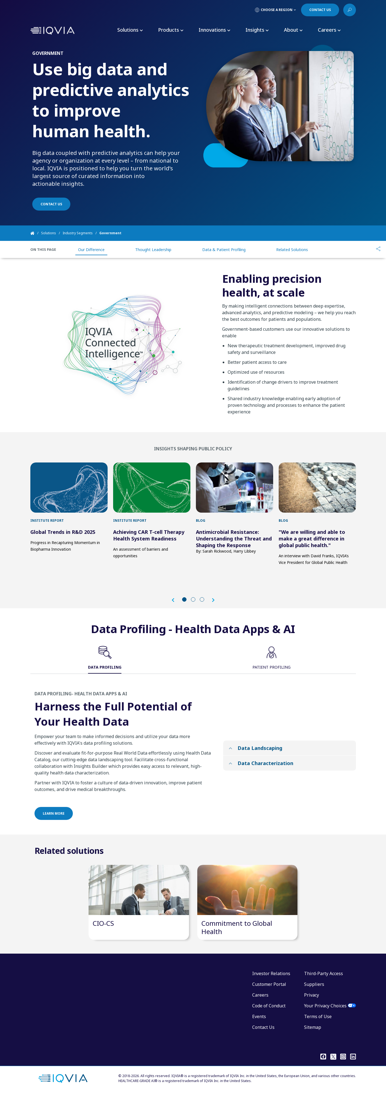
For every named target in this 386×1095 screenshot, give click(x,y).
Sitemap (312, 1027)
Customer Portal (269, 984)
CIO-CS (103, 923)
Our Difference (91, 249)
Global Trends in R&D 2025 (62, 532)
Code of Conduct (269, 1006)
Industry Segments (78, 233)
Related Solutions (292, 249)
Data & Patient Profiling (224, 249)
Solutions (48, 233)
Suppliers (314, 984)
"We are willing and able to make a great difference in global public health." (312, 538)
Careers (260, 995)
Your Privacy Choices (325, 1006)
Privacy (311, 995)
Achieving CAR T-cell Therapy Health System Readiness (148, 535)
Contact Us (263, 1027)
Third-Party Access (323, 973)
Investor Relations (271, 973)
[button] (176, 600)
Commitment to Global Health (236, 927)
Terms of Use (318, 1016)
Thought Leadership (153, 249)
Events (259, 1016)
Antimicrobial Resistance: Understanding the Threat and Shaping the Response (234, 538)
